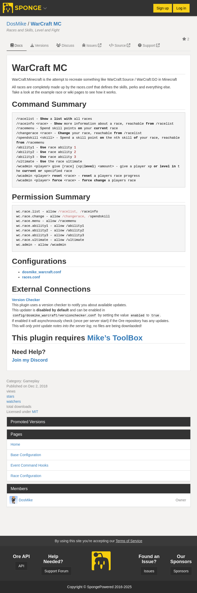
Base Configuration (26, 455)
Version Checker (26, 300)
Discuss (65, 45)
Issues (91, 45)
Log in (181, 8)
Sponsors (181, 571)
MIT (35, 412)
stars (10, 396)
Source (120, 45)
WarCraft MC (46, 24)
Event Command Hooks (30, 465)
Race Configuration (26, 476)
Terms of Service (128, 541)
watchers (14, 401)
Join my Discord (30, 360)
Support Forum (56, 571)
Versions (39, 45)
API (21, 566)
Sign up (163, 8)
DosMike (17, 24)
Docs (16, 45)
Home (15, 444)
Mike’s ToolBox (115, 338)
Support (149, 45)
